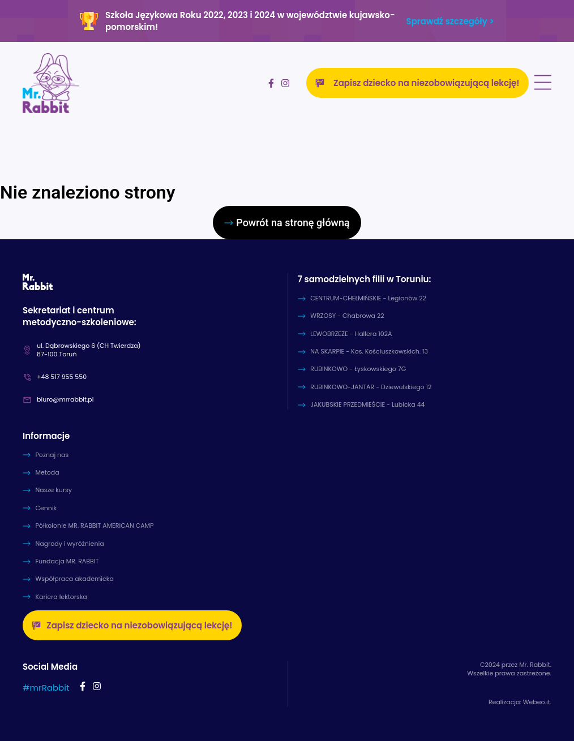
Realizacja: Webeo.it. (520, 701)
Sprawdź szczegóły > (450, 21)
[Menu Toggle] (542, 82)
